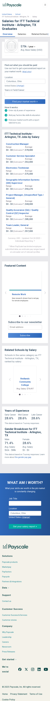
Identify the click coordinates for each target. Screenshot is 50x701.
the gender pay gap (23, 457)
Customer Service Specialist (20, 156)
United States (7, 14)
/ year (30, 46)
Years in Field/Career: (15, 90)
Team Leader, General (17, 225)
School (17, 14)
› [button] (28, 292)
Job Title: (13, 498)
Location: (9, 77)
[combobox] (25, 81)
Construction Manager (17, 144)
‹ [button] (22, 292)
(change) (20, 86)
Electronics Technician (17, 168)
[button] (7, 34)
